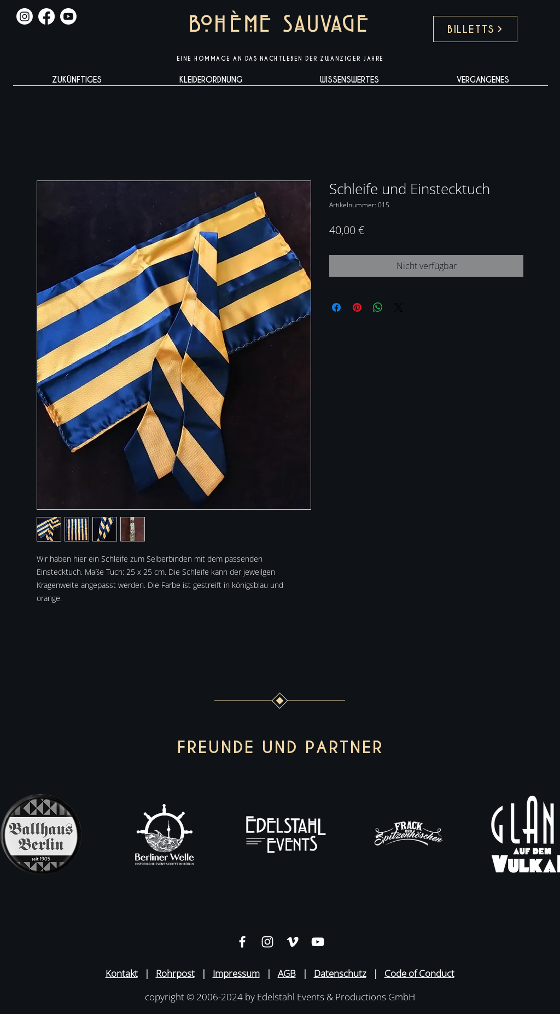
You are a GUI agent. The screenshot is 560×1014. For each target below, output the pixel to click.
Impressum (236, 973)
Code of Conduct (419, 973)
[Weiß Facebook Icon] (242, 941)
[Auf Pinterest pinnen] (357, 307)
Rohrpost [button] (175, 973)
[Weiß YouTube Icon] (317, 941)
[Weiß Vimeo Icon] (292, 941)
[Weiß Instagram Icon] (267, 941)
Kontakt (122, 973)
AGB (287, 973)
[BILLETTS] (475, 29)
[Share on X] (398, 307)
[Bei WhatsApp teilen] (377, 307)
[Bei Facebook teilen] (336, 307)
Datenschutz (340, 973)
